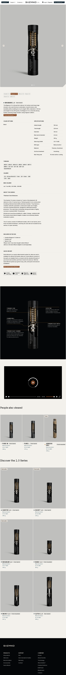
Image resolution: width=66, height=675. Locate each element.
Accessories (6, 662)
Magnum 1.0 (14, 94)
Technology (41, 660)
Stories (40, 655)
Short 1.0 (6, 96)
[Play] (6, 396)
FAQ (19, 655)
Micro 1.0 (21, 94)
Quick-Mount (6, 665)
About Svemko (42, 657)
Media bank (41, 670)
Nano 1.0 (27, 94)
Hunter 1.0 (6, 94)
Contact (20, 662)
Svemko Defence (42, 665)
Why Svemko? (41, 662)
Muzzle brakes (7, 660)
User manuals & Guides (24, 657)
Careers (40, 672)
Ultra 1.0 (12, 96)
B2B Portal (40, 667)
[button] (5, 2)
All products (6, 655)
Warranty (20, 660)
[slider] (22, 397)
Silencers (6, 657)
